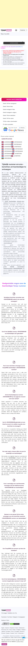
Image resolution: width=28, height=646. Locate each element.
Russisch (22, 631)
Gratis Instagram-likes (9, 109)
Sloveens (3, 633)
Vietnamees (20, 633)
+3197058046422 (18, 144)
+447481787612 (17, 156)
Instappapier (21, 617)
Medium (3, 620)
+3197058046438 (8, 149)
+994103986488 (8, 158)
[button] (16, 30)
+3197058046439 (18, 142)
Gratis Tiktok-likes (8, 106)
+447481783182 (7, 144)
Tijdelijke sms (11, 613)
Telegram (22, 60)
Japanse (3, 631)
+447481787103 (7, 156)
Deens (16, 627)
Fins (7, 629)
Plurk (8, 620)
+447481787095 (18, 153)
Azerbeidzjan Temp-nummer (14, 286)
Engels (2, 627)
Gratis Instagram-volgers (9, 112)
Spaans (8, 633)
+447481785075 (7, 146)
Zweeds (12, 633)
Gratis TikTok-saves (8, 118)
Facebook (3, 617)
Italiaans (23, 629)
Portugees (17, 631)
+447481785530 (17, 146)
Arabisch (7, 627)
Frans (10, 629)
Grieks (14, 629)
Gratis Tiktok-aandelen (9, 115)
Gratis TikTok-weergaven (9, 103)
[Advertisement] (14, 14)
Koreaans (8, 631)
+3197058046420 (8, 151)
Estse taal (3, 629)
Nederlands (21, 627)
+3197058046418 (8, 153)
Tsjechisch (12, 627)
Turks (16, 633)
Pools (12, 631)
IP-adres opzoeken (8, 124)
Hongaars (19, 629)
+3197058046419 (19, 151)
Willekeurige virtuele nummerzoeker (16, 64)
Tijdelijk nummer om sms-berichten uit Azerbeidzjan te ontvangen (14, 166)
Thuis (2, 34)
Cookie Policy (19, 641)
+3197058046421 (19, 149)
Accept (4, 644)
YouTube (9, 617)
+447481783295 (7, 142)
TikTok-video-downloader (10, 121)
